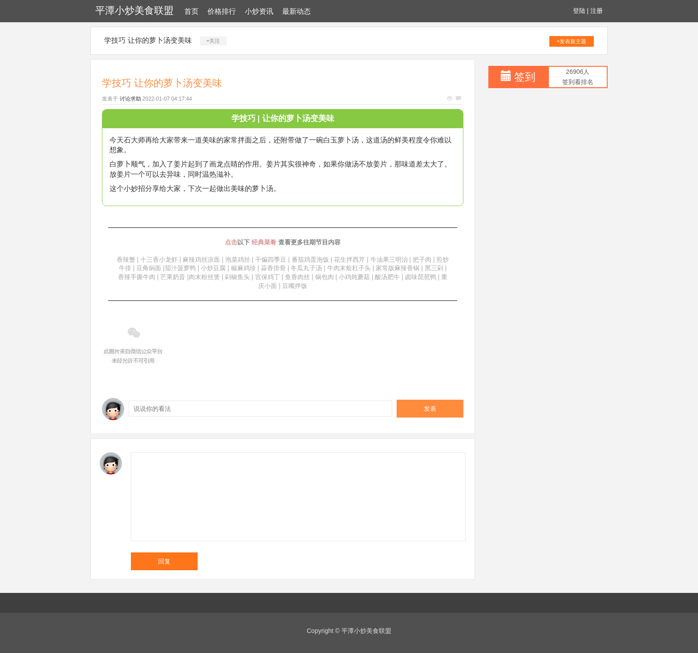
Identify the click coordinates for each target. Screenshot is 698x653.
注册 (596, 10)
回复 (164, 561)
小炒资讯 (259, 11)
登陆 (579, 10)
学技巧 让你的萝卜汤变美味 (147, 40)
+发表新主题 (571, 41)
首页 (191, 11)
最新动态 (296, 11)
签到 (525, 77)
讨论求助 (130, 99)
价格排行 (221, 11)
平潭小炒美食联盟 (134, 10)
